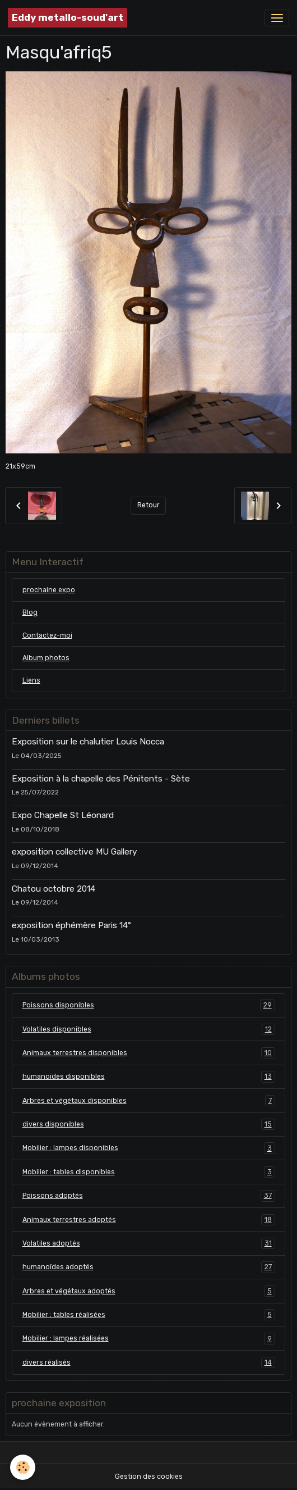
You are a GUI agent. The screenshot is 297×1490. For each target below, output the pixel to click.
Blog (30, 612)
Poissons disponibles (148, 1005)
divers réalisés (148, 1362)
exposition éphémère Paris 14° (71, 925)
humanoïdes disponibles (148, 1076)
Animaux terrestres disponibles (148, 1053)
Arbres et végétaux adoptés (148, 1291)
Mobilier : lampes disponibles (148, 1147)
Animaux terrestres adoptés (148, 1219)
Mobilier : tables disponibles (148, 1172)
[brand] (67, 18)
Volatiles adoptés (148, 1243)
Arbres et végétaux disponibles (148, 1100)
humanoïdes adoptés (148, 1267)
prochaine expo (48, 590)
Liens (31, 680)
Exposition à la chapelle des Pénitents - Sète (101, 779)
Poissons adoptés (148, 1195)
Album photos (45, 658)
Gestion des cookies (149, 1476)
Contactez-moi (47, 635)
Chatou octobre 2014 (53, 889)
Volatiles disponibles (148, 1029)
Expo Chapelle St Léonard (63, 815)
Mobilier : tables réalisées (148, 1314)
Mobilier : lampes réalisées (148, 1338)
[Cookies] (22, 1467)
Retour (148, 505)
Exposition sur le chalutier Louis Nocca (88, 742)
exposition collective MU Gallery (74, 852)
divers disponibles (148, 1124)
